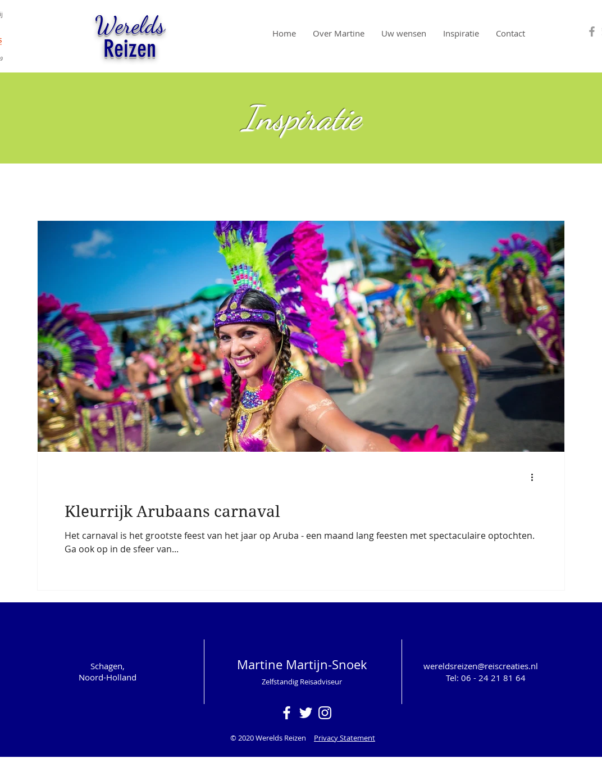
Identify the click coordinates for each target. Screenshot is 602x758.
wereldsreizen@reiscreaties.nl (480, 665)
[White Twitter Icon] (305, 712)
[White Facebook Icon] (286, 712)
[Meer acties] (535, 477)
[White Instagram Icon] (325, 712)
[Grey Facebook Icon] (592, 31)
